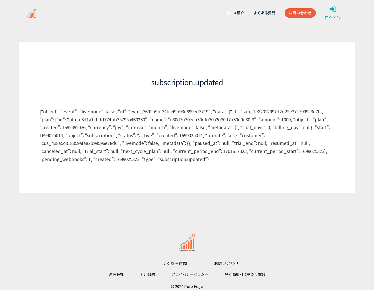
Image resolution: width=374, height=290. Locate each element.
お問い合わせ (300, 12)
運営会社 (116, 274)
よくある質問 (264, 12)
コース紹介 (235, 12)
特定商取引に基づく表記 (245, 274)
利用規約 (148, 274)
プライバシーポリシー (190, 274)
